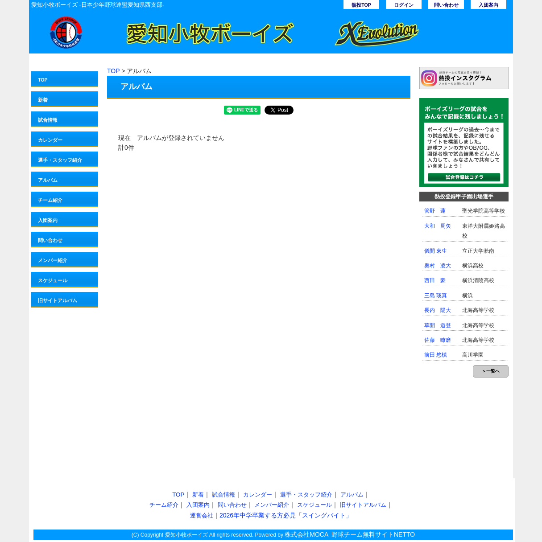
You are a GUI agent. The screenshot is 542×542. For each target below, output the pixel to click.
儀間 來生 (435, 251)
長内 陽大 (437, 310)
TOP (43, 79)
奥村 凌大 (437, 266)
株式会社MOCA (306, 534)
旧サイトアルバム (57, 300)
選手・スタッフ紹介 (60, 160)
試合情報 (48, 120)
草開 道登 (437, 325)
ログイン (404, 5)
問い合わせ (446, 5)
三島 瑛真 (435, 295)
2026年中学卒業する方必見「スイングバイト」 (285, 515)
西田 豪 (435, 280)
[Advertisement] (181, 402)
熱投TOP (361, 5)
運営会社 (201, 515)
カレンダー (50, 140)
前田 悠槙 (435, 355)
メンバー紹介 (52, 260)
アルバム (48, 180)
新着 (43, 100)
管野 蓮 (435, 211)
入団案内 (488, 5)
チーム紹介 (50, 200)
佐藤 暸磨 (437, 340)
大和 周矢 (437, 226)
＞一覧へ (491, 371)
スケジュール (52, 280)
